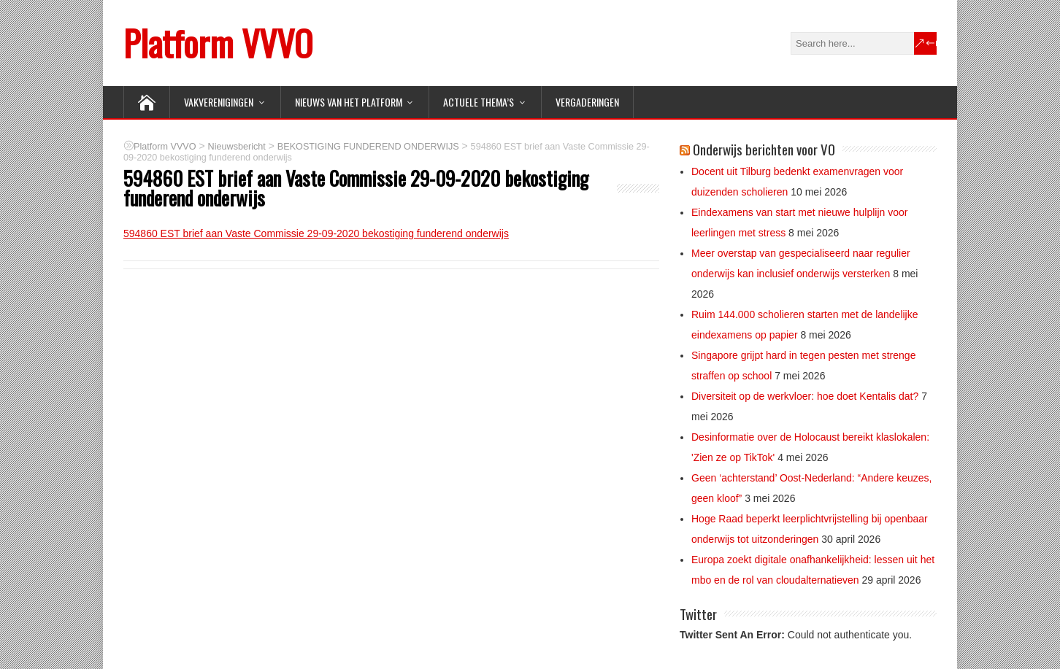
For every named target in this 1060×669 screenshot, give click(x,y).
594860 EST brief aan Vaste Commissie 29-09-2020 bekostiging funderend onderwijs (316, 233)
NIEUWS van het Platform (348, 101)
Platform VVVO (217, 43)
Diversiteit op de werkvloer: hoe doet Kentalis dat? (804, 396)
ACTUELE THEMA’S (478, 101)
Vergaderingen (587, 101)
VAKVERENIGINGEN (218, 101)
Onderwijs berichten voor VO (764, 149)
